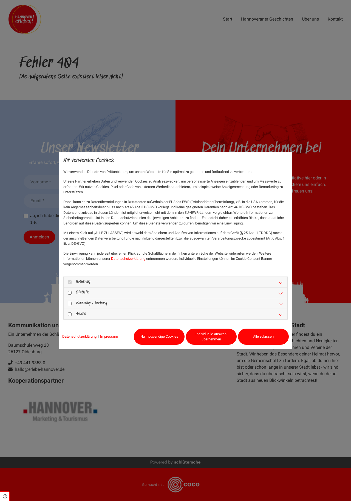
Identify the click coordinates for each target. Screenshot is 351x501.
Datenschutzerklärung (128, 259)
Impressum (109, 336)
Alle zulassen (263, 336)
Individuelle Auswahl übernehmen (211, 336)
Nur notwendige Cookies (159, 336)
